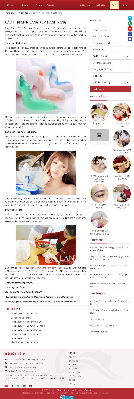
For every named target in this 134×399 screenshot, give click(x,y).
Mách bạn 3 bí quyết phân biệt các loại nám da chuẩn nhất (109, 267)
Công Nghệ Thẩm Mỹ (103, 69)
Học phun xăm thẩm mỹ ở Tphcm (26, 330)
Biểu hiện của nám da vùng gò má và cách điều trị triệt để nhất (109, 249)
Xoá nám (39, 4)
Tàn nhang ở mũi (97, 319)
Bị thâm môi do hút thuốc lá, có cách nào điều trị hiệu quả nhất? (110, 302)
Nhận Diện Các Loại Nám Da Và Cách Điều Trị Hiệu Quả (109, 285)
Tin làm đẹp (23, 12)
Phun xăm (50, 4)
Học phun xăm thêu (20, 338)
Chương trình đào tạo (103, 62)
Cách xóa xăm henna (21, 317)
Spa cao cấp (99, 49)
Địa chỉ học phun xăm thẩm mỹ (25, 334)
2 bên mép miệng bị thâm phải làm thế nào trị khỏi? (109, 311)
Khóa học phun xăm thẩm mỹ (24, 342)
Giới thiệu (10, 4)
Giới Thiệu (97, 75)
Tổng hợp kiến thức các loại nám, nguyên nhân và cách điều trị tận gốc (109, 258)
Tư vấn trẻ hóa (99, 30)
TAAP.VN (88, 390)
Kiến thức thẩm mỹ (101, 82)
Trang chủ (9, 12)
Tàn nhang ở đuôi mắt (99, 331)
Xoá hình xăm (85, 4)
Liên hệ (124, 4)
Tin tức (114, 4)
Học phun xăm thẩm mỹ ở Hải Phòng (28, 326)
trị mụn (14, 198)
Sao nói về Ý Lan (101, 36)
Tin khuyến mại (100, 56)
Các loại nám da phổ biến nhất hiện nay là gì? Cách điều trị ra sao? (108, 276)
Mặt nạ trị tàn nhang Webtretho (103, 325)
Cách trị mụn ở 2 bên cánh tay (24, 313)
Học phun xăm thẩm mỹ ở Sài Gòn (26, 321)
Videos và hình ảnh (101, 43)
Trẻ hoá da (25, 4)
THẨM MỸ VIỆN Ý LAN (110, 353)
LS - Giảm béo (100, 4)
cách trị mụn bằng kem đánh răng (45, 267)
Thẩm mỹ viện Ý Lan (65, 390)
